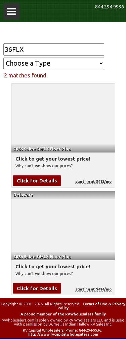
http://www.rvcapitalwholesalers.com (63, 334)
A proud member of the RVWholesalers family (63, 314)
